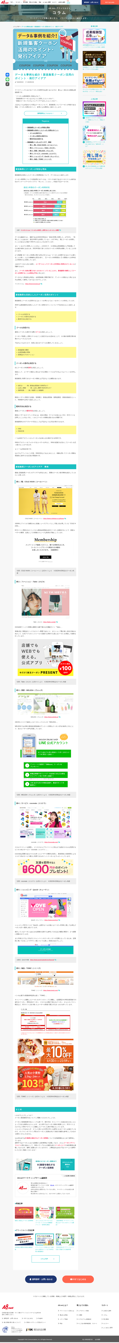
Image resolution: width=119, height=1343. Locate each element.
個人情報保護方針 (87, 1340)
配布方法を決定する (36, 139)
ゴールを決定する (36, 133)
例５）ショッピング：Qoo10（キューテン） (45, 156)
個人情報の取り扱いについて (12, 1323)
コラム (68, 2)
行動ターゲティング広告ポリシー (36, 1323)
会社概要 (97, 1340)
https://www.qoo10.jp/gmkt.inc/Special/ (42, 960)
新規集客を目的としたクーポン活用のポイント (43, 130)
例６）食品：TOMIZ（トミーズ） (41, 159)
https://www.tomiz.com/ (50, 990)
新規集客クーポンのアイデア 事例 (39, 142)
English (40, 1319)
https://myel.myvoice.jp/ (32, 284)
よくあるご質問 (47, 2)
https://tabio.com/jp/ (49, 622)
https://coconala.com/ (51, 842)
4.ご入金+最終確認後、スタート (87, 1324)
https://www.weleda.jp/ (51, 717)
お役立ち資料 (61, 2)
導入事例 (25, 2)
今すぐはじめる (109, 2)
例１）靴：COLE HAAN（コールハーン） (44, 145)
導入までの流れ (33, 2)
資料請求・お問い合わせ (91, 2)
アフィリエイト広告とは (67, 1311)
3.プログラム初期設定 (84, 1320)
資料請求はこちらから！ (45, 113)
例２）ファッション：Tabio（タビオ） (43, 148)
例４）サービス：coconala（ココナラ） (43, 153)
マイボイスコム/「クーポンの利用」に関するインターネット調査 (40, 230)
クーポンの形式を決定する (39, 136)
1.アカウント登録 (83, 1311)
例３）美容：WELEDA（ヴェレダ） (42, 151)
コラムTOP (45, 1260)
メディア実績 (64, 1320)
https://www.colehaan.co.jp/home (53, 518)
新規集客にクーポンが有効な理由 (38, 127)
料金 (40, 2)
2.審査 (80, 1315)
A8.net (52, 1186)
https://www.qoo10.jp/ (51, 920)
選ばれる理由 (64, 1315)
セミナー (54, 2)
